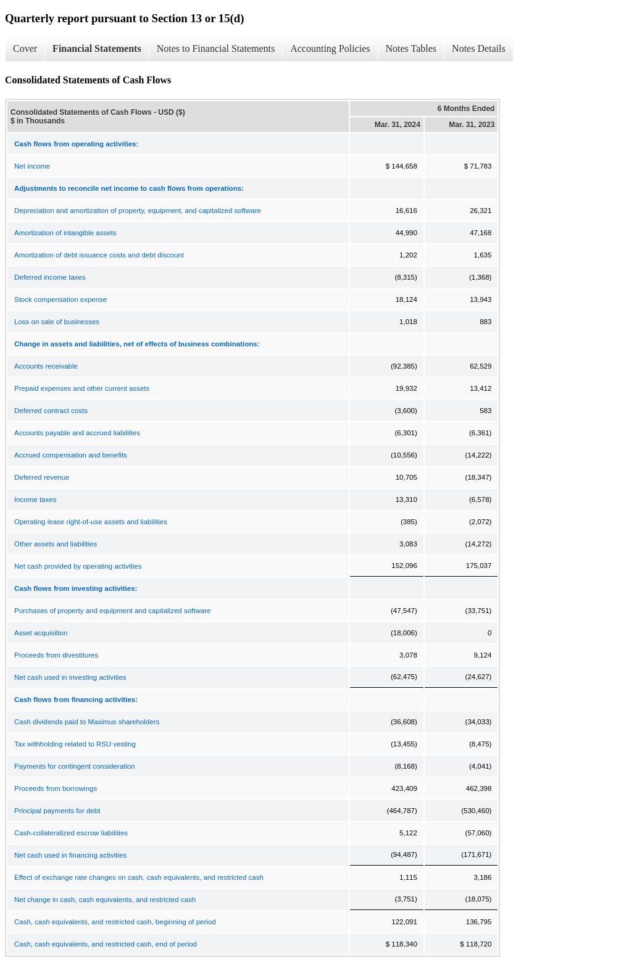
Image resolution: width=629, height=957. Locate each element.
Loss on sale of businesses (56, 321)
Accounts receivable (46, 366)
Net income (32, 166)
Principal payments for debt (57, 810)
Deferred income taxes (50, 277)
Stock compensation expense (60, 299)
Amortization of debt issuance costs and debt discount (99, 255)
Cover (25, 48)
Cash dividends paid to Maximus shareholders (86, 721)
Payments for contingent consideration (74, 766)
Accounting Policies (330, 48)
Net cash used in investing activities (70, 677)
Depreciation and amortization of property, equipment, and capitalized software (137, 210)
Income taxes (35, 499)
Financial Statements (96, 48)
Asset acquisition (40, 633)
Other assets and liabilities (55, 544)
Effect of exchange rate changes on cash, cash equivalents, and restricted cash (139, 877)
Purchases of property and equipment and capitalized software (112, 610)
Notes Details (479, 48)
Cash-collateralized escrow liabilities (71, 833)
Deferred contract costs (51, 410)
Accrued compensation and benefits (70, 455)
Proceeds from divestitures (56, 655)
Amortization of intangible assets (65, 232)
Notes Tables (411, 48)
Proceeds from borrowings (55, 788)
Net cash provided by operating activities (77, 566)
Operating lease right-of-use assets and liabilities (90, 521)
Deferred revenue (42, 477)
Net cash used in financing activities (70, 855)
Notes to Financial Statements (216, 48)
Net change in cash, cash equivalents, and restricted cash (105, 899)
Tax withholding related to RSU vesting (75, 744)
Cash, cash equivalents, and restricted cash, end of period (105, 944)
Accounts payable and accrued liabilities (77, 433)
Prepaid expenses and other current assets (81, 388)
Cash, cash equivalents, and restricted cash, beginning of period (115, 922)
